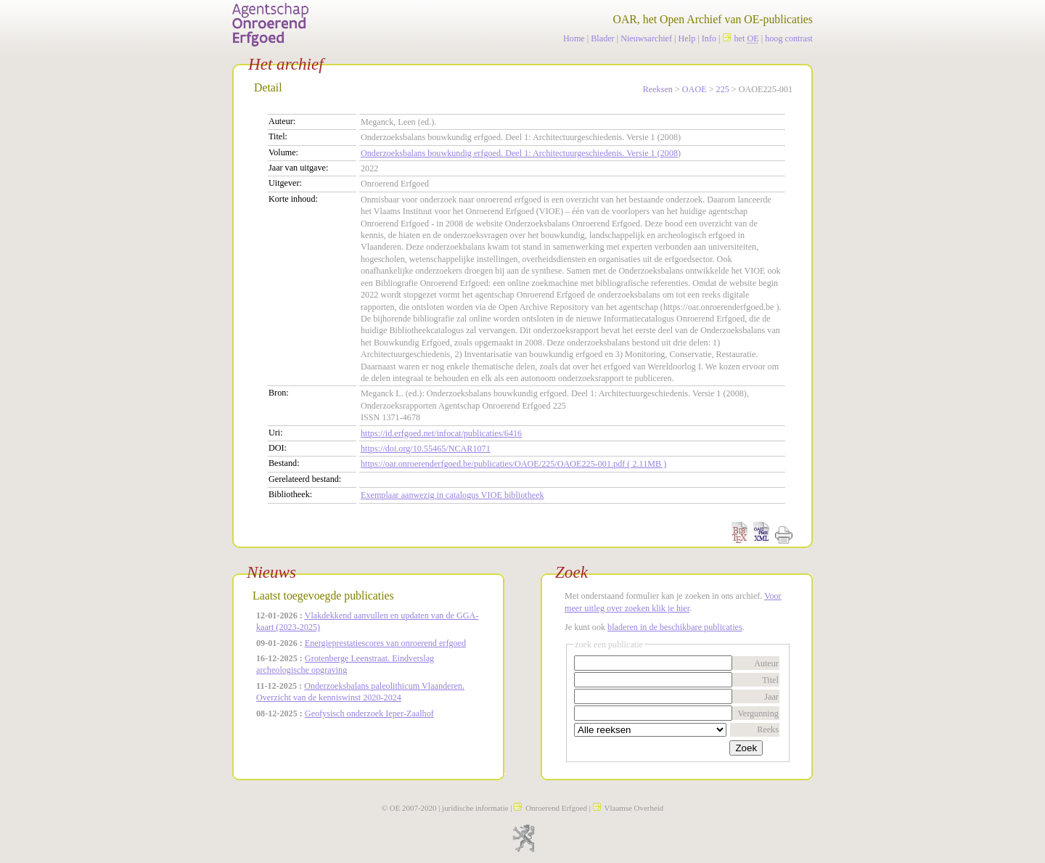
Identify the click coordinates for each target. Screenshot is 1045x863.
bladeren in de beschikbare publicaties (674, 627)
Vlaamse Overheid (628, 807)
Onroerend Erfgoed (550, 807)
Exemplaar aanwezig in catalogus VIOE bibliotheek (452, 495)
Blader (602, 38)
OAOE (694, 89)
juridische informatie (475, 807)
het (741, 38)
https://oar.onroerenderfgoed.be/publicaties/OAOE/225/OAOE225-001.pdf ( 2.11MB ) (513, 464)
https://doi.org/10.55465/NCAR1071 (426, 448)
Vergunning (758, 713)
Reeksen (658, 89)
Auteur (766, 663)
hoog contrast (789, 38)
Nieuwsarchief (646, 38)
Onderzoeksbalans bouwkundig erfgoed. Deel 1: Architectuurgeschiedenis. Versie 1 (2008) (521, 153)
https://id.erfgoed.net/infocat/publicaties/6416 (441, 433)
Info (709, 38)
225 (722, 89)
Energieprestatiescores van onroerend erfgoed (385, 643)
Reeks (768, 729)
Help (687, 38)
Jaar (771, 697)
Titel (770, 680)
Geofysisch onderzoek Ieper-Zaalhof (369, 713)
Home (574, 38)
